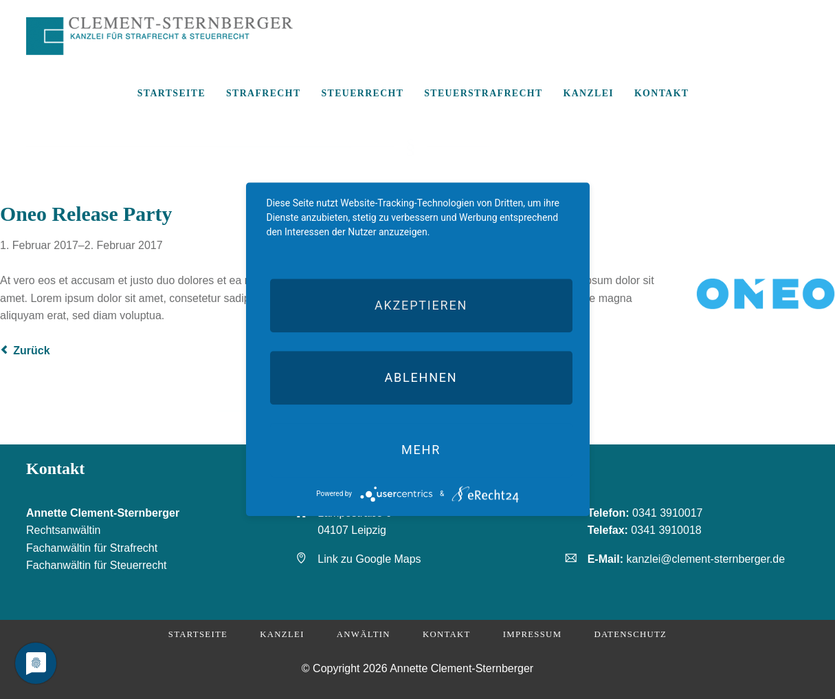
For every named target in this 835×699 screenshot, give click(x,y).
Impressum (532, 634)
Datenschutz (630, 634)
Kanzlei (282, 634)
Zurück (31, 350)
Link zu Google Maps (369, 559)
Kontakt (447, 634)
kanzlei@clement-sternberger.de (706, 559)
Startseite (197, 634)
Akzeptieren (421, 305)
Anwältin (363, 634)
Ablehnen (420, 377)
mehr (421, 449)
